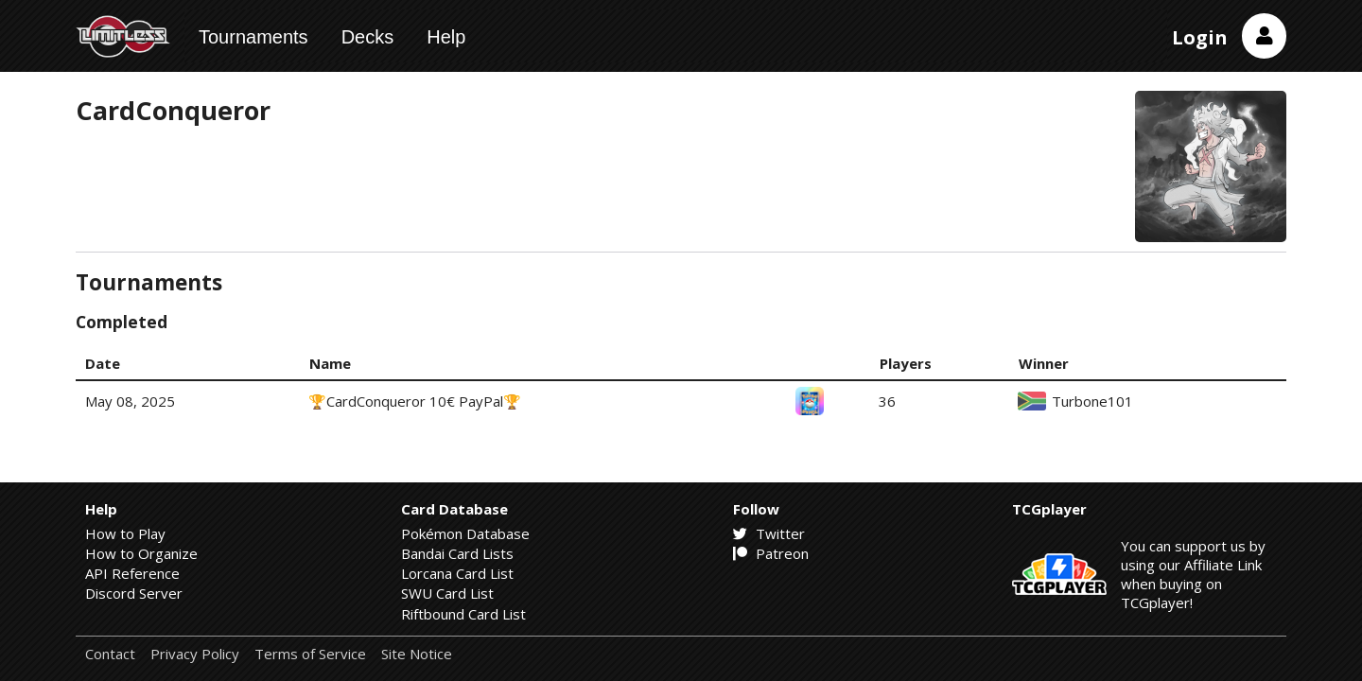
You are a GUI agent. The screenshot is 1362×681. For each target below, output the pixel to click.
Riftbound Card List (463, 613)
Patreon (771, 553)
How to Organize (141, 553)
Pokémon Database (465, 533)
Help (446, 36)
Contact (110, 654)
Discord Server (134, 593)
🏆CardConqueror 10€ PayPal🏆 (414, 401)
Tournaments (253, 36)
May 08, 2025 (130, 401)
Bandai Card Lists (457, 553)
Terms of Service (310, 654)
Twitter (769, 533)
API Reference (132, 573)
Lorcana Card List (457, 573)
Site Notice (416, 654)
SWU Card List (447, 593)
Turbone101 (1092, 401)
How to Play (125, 533)
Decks (367, 36)
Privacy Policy (194, 654)
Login (1200, 37)
